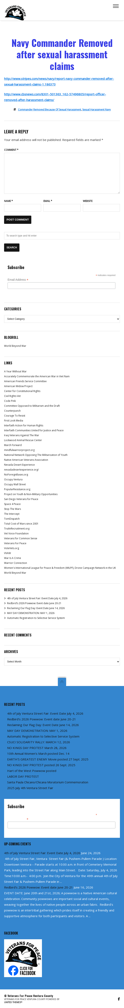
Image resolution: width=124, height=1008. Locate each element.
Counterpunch (12, 410)
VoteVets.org (11, 548)
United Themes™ (13, 1002)
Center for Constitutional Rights (22, 391)
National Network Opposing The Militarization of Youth (36, 455)
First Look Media (13, 420)
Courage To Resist (14, 415)
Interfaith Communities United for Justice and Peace (34, 430)
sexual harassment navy (96, 109)
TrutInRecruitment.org (16, 528)
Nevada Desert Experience (19, 464)
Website (87, 201)
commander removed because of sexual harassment (49, 109)
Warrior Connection (15, 563)
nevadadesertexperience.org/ (21, 469)
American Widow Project (18, 386)
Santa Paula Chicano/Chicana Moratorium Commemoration (47, 782)
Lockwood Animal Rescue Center (23, 440)
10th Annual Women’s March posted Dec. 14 (38, 753)
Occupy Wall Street (15, 484)
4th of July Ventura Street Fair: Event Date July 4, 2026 (37, 598)
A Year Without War (15, 371)
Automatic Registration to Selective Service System (36, 618)
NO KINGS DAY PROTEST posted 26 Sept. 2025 (41, 765)
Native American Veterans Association (26, 460)
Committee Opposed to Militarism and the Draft (32, 406)
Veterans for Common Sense (20, 538)
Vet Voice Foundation (16, 533)
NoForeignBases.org (16, 474)
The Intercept (11, 514)
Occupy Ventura (13, 479)
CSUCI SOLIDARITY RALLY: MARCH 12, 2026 (38, 742)
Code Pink (10, 401)
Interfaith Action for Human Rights (23, 425)
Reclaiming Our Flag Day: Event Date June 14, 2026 (36, 608)
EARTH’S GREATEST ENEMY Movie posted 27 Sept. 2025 (47, 759)
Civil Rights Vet (12, 396)
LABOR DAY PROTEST (23, 776)
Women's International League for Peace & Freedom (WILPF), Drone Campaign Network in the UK (60, 568)
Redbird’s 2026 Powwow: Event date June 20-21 (34, 603)
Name (8, 201)
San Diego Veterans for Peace (21, 499)
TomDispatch (12, 518)
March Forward (13, 445)
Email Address (18, 280)
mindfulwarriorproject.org (19, 450)
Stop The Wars (12, 509)
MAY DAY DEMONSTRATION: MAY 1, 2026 (30, 613)
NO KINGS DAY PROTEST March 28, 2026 (37, 748)
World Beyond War (15, 346)
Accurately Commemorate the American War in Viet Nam (37, 376)
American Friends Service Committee (25, 381)
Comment (11, 150)
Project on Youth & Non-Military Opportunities (30, 494)
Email (47, 201)
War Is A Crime (12, 558)
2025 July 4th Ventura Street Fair (30, 788)
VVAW (7, 553)
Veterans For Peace (15, 543)
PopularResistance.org (17, 489)
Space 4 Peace (12, 504)
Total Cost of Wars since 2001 (21, 523)
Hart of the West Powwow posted (31, 771)
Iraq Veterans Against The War (21, 435)
